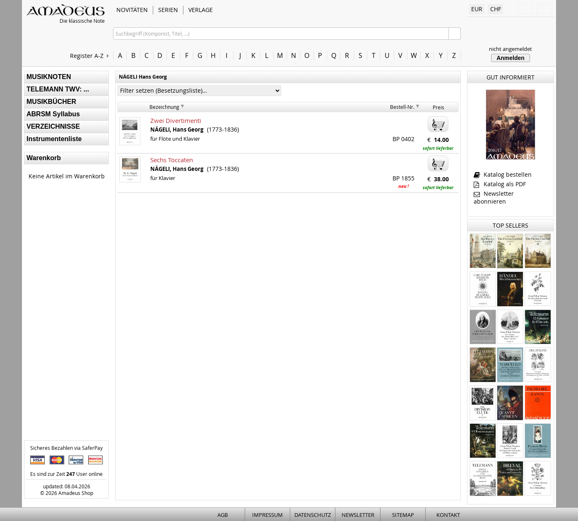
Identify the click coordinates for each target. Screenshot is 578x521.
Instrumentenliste (54, 138)
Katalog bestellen (503, 174)
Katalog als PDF (500, 184)
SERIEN (168, 10)
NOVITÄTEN (132, 10)
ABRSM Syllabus (53, 114)
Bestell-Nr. (402, 106)
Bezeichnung (164, 106)
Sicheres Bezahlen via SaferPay (66, 447)
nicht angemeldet (510, 49)
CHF (496, 9)
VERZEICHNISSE (53, 126)
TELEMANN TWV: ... (57, 89)
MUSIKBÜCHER (51, 101)
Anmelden (510, 58)
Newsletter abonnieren (494, 197)
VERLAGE (200, 10)
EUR (477, 9)
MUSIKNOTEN (48, 76)
